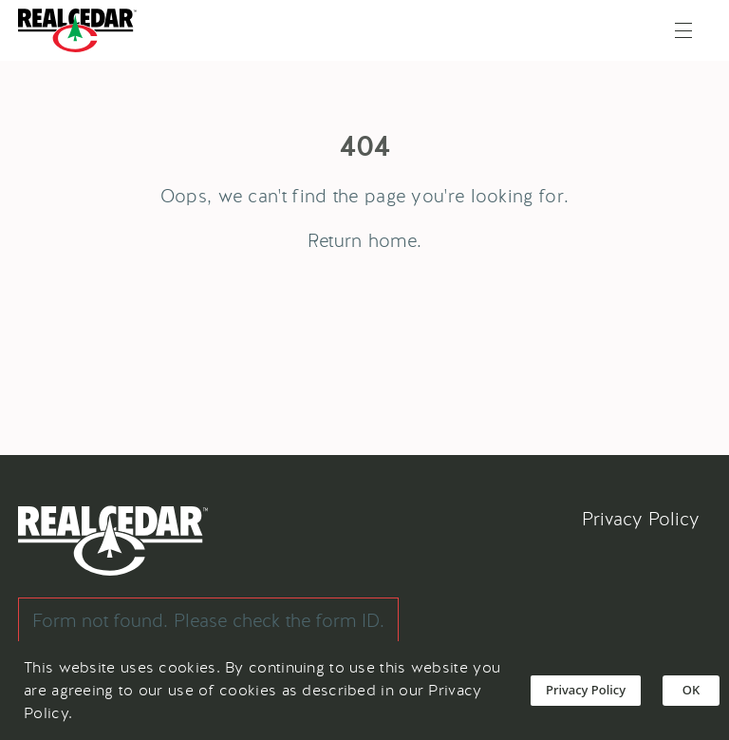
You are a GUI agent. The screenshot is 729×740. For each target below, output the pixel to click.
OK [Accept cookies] (691, 689)
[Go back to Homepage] (82, 30)
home (392, 241)
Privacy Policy (641, 519)
